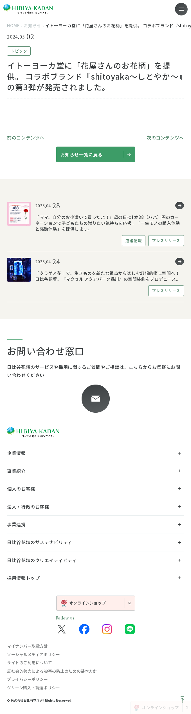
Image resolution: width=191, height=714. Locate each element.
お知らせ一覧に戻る (95, 154)
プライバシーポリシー (27, 679)
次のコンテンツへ (165, 137)
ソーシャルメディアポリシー (33, 654)
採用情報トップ (23, 577)
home (13, 25)
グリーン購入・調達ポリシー (33, 687)
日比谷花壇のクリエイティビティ (42, 560)
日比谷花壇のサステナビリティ (39, 542)
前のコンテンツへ (25, 137)
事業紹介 (16, 471)
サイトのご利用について (29, 662)
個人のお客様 (21, 488)
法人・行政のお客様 (28, 506)
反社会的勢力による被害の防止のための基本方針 (52, 671)
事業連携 (16, 524)
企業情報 (16, 453)
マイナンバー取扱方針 (27, 646)
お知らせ (32, 25)
